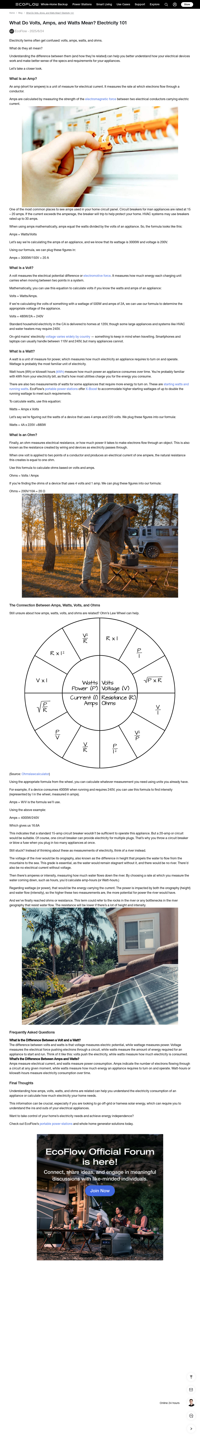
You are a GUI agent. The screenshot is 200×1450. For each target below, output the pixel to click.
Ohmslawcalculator (35, 774)
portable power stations (61, 389)
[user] (175, 4)
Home (12, 13)
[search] (166, 4)
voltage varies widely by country (68, 336)
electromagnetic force (100, 99)
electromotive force (97, 276)
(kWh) (60, 372)
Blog (20, 13)
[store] (187, 4)
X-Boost (91, 389)
